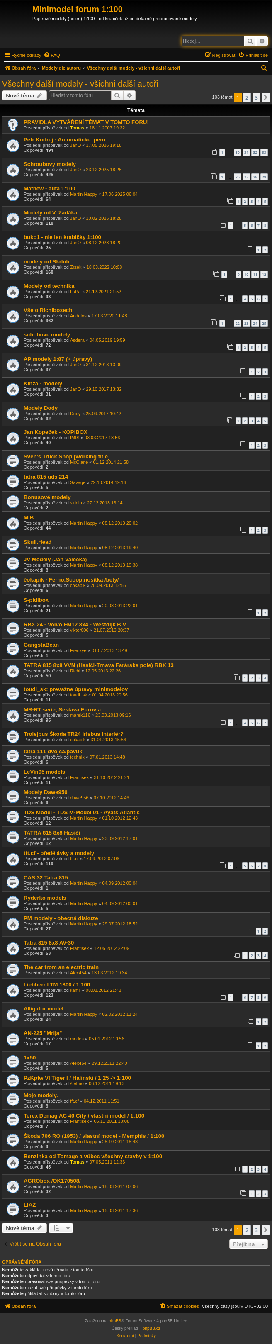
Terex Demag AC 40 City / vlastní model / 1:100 (84, 1116)
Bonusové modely (47, 497)
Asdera (77, 340)
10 (246, 274)
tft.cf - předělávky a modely (59, 853)
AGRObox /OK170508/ (52, 1181)
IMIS (75, 437)
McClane (79, 462)
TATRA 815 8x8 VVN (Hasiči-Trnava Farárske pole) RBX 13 (99, 665)
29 (264, 177)
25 (264, 323)
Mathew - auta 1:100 (49, 188)
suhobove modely (47, 334)
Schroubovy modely (50, 164)
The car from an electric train (61, 967)
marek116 (80, 715)
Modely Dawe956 (46, 792)
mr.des (77, 1038)
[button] (266, 97)
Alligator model (43, 1009)
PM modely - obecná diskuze (61, 918)
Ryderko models (45, 898)
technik (77, 757)
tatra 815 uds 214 (46, 477)
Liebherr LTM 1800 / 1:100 (57, 984)
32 (255, 152)
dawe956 (79, 797)
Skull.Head (37, 542)
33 (264, 152)
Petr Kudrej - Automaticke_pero (64, 139)
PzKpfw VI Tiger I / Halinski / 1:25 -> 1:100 (77, 1078)
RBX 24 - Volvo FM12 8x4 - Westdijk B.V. (75, 624)
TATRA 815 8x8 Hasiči (52, 833)
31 (246, 152)
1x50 (30, 1057)
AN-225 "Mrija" (43, 1033)
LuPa (75, 291)
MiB (29, 517)
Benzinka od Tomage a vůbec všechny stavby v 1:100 (93, 1156)
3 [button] (256, 97)
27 (246, 177)
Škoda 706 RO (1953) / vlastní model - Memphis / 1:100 (94, 1136)
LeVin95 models (44, 772)
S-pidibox (36, 600)
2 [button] (246, 97)
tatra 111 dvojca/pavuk (53, 751)
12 (264, 274)
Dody (75, 413)
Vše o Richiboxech (48, 310)
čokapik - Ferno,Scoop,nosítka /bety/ (71, 580)
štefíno (77, 1083)
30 (238, 152)
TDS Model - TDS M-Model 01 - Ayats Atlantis (82, 812)
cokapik (77, 585)
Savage (77, 482)
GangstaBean (41, 645)
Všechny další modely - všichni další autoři (80, 83)
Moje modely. (41, 1095)
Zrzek (76, 267)
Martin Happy (83, 194)
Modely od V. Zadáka (50, 212)
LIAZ (30, 1205)
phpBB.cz (151, 1328)
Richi (75, 670)
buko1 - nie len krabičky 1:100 (62, 237)
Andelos (78, 315)
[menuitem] (52, 55)
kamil (75, 990)
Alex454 (78, 972)
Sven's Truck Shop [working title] (67, 456)
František (79, 777)
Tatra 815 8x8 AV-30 (49, 943)
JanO (75, 145)
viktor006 (79, 630)
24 (255, 323)
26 (238, 177)
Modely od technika (49, 286)
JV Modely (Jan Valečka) (55, 559)
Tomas (77, 127)
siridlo (76, 502)
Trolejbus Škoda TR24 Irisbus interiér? (74, 734)
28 (255, 177)
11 (255, 274)
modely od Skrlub (47, 261)
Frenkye (78, 650)
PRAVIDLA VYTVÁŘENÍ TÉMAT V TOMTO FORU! (86, 122)
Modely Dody (41, 408)
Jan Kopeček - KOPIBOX (55, 432)
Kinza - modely (43, 383)
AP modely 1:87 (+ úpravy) (58, 359)
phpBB (115, 1321)
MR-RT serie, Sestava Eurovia (62, 709)
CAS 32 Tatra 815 (46, 877)
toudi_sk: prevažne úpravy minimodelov (76, 689)
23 (246, 323)
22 (238, 323)
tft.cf (74, 858)
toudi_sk (78, 694)
